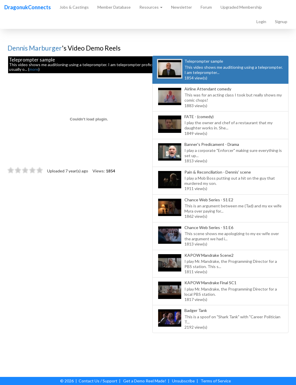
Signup (281, 21)
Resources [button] (150, 7)
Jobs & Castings (74, 7)
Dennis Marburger (35, 48)
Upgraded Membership (241, 7)
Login (261, 21)
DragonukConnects (27, 7)
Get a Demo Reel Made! (144, 380)
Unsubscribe (183, 380)
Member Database (114, 7)
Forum (206, 7)
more (33, 69)
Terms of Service (216, 380)
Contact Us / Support (98, 380)
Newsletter (181, 7)
